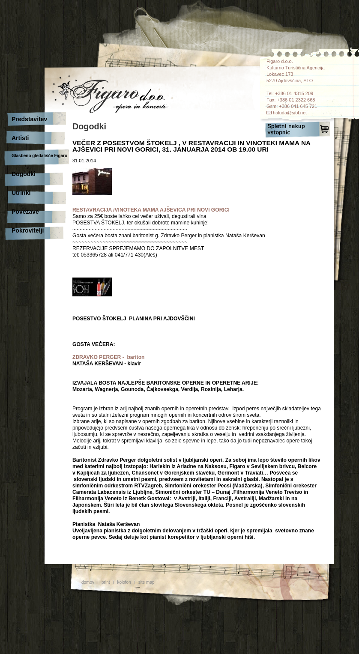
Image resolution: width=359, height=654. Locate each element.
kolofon (124, 582)
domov (87, 582)
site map (146, 582)
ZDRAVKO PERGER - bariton (108, 357)
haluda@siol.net (290, 112)
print (106, 582)
